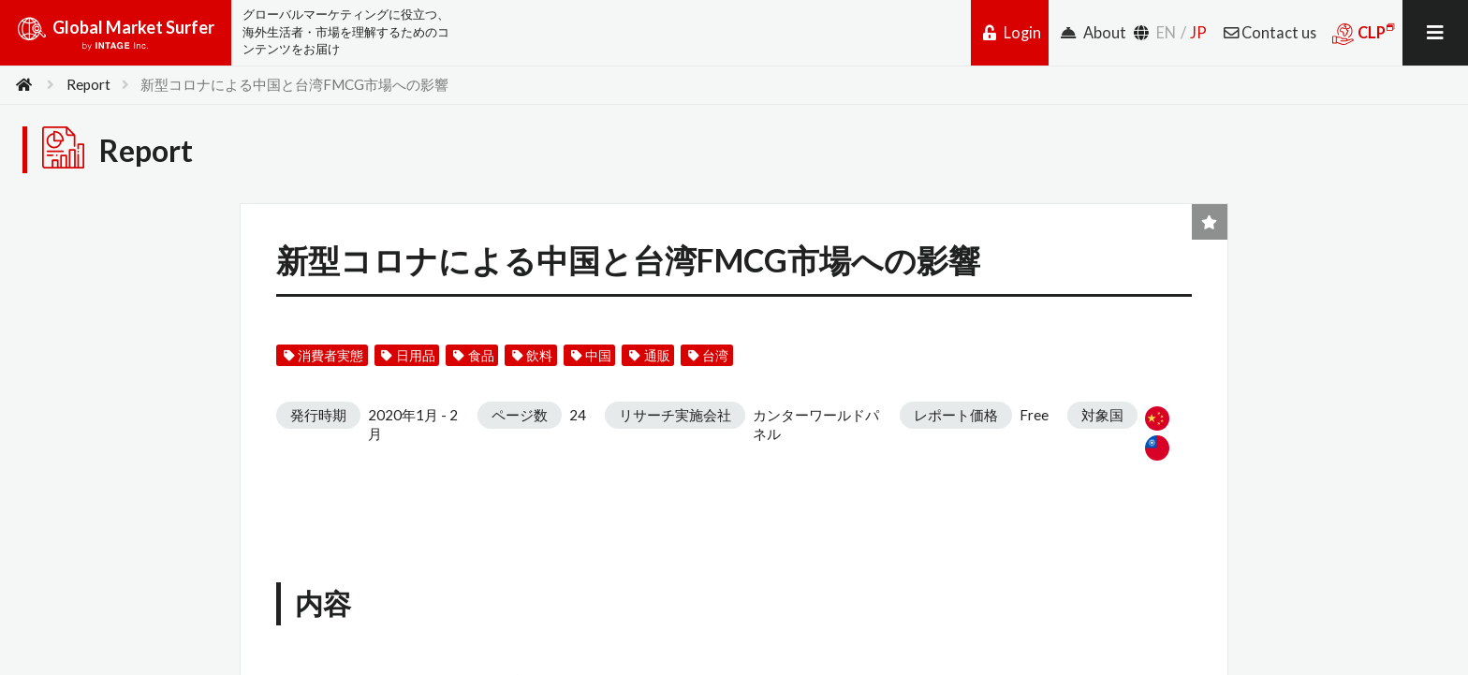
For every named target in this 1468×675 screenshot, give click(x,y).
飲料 (532, 356)
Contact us (1270, 32)
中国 (591, 356)
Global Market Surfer (115, 40)
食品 (473, 356)
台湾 (708, 356)
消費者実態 (323, 356)
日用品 (408, 356)
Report (88, 84)
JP (1198, 32)
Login (1012, 32)
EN (1166, 32)
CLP (1363, 33)
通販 (650, 356)
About (1093, 32)
